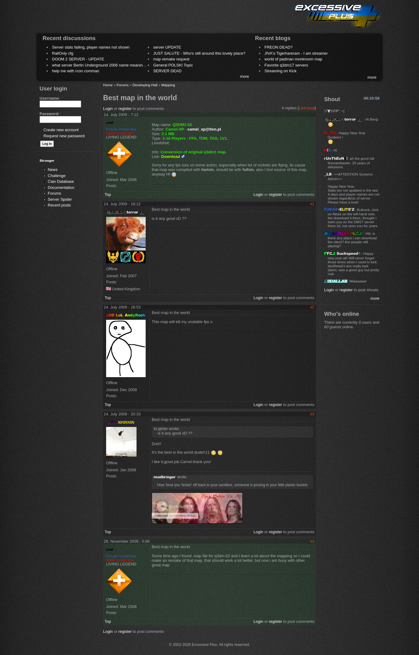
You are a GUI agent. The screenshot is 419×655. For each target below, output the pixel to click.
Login (108, 108)
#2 (312, 307)
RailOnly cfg (62, 53)
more (244, 76)
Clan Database (61, 181)
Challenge (57, 175)
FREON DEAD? (279, 47)
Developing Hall (145, 85)
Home (108, 85)
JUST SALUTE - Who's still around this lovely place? (199, 53)
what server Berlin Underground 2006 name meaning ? (100, 65)
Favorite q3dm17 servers (286, 65)
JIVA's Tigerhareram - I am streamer (296, 53)
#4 (312, 541)
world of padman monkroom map (293, 59)
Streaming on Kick (281, 71)
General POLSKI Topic (173, 65)
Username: (51, 98)
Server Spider (60, 199)
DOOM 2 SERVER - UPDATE (78, 59)
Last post (307, 108)
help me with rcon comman (75, 71)
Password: (51, 113)
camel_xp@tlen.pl (204, 129)
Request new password (64, 136)
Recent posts (59, 205)
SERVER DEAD (167, 71)
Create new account (61, 130)
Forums (54, 193)
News (53, 169)
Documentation (61, 187)
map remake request (171, 59)
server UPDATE (167, 47)
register (125, 108)
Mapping (168, 85)
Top (108, 194)
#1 (312, 204)
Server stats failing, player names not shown (91, 47)
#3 (312, 414)
